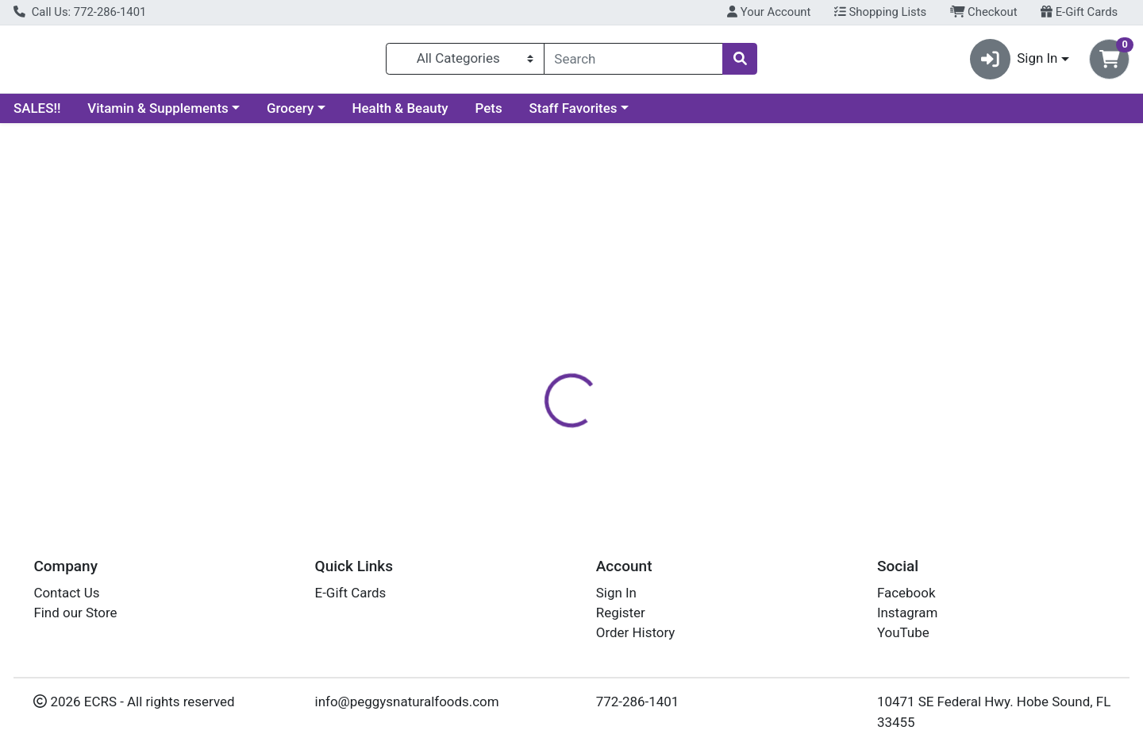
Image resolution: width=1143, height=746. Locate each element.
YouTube (903, 633)
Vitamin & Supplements (158, 114)
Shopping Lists (880, 12)
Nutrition (591, 345)
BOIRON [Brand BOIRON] (667, 408)
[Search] (633, 62)
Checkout (984, 12)
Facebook (906, 593)
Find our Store (75, 612)
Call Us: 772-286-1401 (79, 12)
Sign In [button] (1014, 62)
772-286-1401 (637, 702)
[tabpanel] (809, 433)
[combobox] (633, 62)
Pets (488, 114)
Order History (635, 633)
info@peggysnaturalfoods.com (407, 702)
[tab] (520, 345)
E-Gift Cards (1079, 12)
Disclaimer (671, 345)
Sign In (616, 593)
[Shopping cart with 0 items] (1109, 62)
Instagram (907, 612)
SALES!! (36, 114)
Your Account (768, 12)
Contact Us (66, 593)
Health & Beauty (400, 114)
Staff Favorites (573, 114)
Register (620, 612)
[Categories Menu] (465, 62)
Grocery (290, 114)
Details (520, 345)
